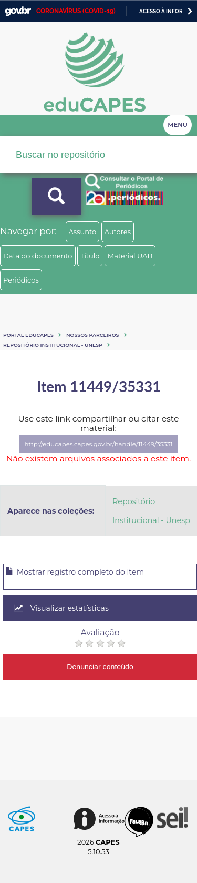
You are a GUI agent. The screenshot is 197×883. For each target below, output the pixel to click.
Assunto (83, 231)
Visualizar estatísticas (61, 608)
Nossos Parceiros (92, 335)
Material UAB (130, 256)
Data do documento (37, 256)
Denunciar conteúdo (100, 667)
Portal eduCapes (28, 335)
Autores (118, 231)
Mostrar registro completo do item (74, 572)
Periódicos (21, 280)
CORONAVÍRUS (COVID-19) (76, 11)
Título (90, 256)
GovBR (18, 11)
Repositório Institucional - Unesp (52, 345)
